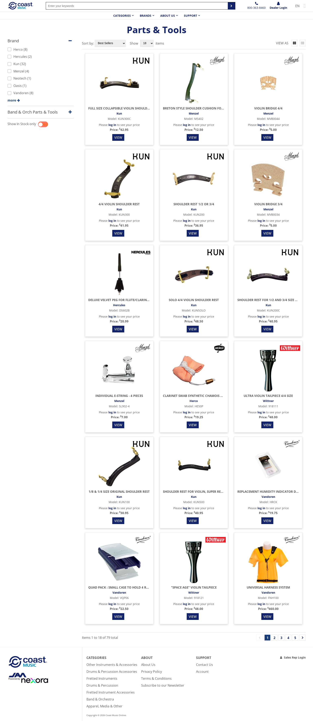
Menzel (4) (18, 71)
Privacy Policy (151, 671)
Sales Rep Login (295, 657)
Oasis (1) (17, 85)
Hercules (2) (20, 56)
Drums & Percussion (102, 685)
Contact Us (204, 664)
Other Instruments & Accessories (111, 664)
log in (112, 125)
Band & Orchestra (100, 699)
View (118, 137)
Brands (145, 15)
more (12, 100)
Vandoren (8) (20, 93)
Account (202, 671)
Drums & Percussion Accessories (111, 671)
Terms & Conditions (156, 678)
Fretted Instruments (101, 678)
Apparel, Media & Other (104, 706)
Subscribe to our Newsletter (162, 685)
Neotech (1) (19, 78)
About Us (148, 664)
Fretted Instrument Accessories (110, 692)
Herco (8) (17, 49)
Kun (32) (17, 64)
